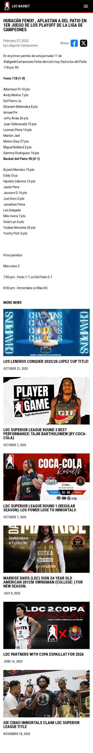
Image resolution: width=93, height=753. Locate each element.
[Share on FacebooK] (74, 43)
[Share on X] (83, 43)
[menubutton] (86, 6)
